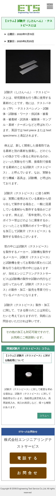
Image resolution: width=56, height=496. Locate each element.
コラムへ (44, 415)
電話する (28, 458)
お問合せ (28, 473)
